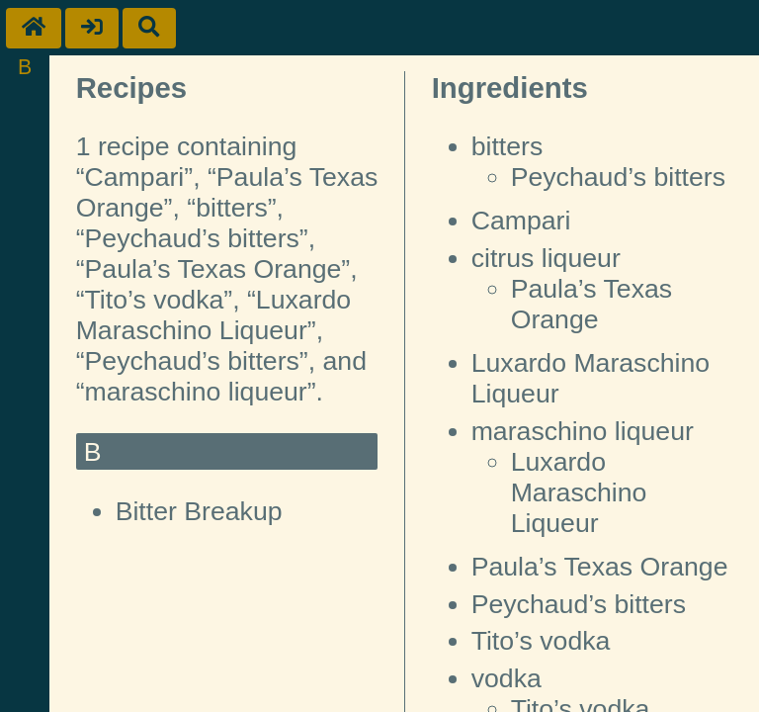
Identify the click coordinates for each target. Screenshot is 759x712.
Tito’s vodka (541, 641)
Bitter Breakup (199, 511)
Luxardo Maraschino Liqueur (579, 492)
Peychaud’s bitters (618, 177)
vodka (506, 678)
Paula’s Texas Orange (592, 304)
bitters (507, 146)
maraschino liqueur (582, 431)
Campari (521, 220)
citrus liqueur (546, 258)
